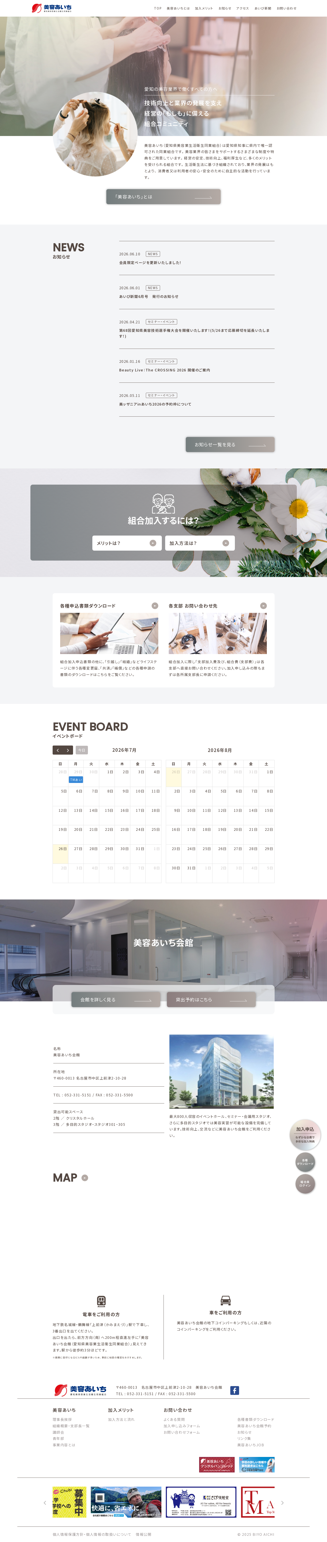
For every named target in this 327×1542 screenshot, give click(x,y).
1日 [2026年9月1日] (208, 867)
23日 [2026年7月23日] (125, 829)
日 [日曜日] (60, 763)
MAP (65, 1178)
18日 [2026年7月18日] (156, 810)
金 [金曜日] (138, 763)
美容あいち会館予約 (254, 1425)
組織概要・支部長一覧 (71, 1425)
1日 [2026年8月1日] (157, 848)
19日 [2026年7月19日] (63, 829)
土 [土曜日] (153, 763)
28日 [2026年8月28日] (253, 848)
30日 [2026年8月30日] (176, 867)
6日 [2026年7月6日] (79, 791)
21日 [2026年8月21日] (253, 829)
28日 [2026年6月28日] (63, 771)
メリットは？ (126, 543)
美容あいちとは (178, 8)
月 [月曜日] (76, 763)
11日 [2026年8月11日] (207, 810)
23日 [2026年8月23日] (176, 848)
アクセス (242, 8)
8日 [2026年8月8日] (157, 867)
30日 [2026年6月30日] (93, 771)
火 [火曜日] (91, 763)
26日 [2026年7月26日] (63, 848)
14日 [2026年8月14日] (253, 810)
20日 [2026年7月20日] (78, 829)
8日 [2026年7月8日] (110, 791)
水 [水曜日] (107, 763)
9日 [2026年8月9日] (177, 810)
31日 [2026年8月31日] (191, 867)
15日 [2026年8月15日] (269, 810)
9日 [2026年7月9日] (126, 791)
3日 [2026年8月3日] (79, 867)
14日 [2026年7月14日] (93, 810)
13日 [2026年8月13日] (238, 810)
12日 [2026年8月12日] (222, 810)
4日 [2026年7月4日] (157, 771)
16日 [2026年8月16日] (176, 829)
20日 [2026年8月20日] (238, 829)
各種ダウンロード (305, 1162)
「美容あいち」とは (163, 196)
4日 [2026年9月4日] (255, 867)
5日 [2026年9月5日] (270, 867)
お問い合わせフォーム (182, 1432)
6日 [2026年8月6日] (126, 867)
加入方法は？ (199, 543)
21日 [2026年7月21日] (93, 829)
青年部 (58, 1438)
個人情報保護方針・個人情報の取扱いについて (92, 1534)
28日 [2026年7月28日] (93, 848)
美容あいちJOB (250, 1444)
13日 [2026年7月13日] (78, 810)
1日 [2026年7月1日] (110, 771)
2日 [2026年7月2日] (126, 771)
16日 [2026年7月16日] (125, 810)
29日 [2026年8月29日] (269, 848)
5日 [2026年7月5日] (64, 791)
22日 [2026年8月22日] (269, 829)
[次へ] (282, 1502)
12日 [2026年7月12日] (63, 810)
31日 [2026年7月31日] (140, 848)
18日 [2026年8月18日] (207, 829)
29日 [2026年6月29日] (78, 771)
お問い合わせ (287, 8)
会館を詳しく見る (115, 999)
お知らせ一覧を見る (230, 444)
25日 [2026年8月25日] (207, 848)
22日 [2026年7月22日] (109, 829)
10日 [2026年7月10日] (140, 791)
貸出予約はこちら (211, 999)
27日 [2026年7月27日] (78, 848)
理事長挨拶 (62, 1419)
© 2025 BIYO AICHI (256, 1534)
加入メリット (204, 8)
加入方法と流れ (121, 1419)
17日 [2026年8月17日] (191, 829)
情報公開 (143, 1534)
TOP (158, 8)
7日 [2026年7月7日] (95, 791)
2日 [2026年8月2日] (64, 867)
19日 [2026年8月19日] (222, 829)
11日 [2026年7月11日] (156, 791)
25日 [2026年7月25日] (156, 829)
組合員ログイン (305, 1183)
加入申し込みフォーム (182, 1425)
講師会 (58, 1432)
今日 (81, 750)
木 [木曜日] (122, 763)
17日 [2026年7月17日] (140, 810)
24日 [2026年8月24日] (191, 848)
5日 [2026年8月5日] (110, 867)
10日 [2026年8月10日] (191, 810)
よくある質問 (174, 1419)
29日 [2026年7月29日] (109, 848)
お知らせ (224, 8)
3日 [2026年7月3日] (141, 771)
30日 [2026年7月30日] (125, 848)
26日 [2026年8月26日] (222, 848)
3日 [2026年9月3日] (239, 867)
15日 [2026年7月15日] (109, 810)
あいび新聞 (263, 8)
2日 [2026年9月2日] (224, 867)
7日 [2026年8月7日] (141, 867)
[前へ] (45, 1502)
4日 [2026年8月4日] (95, 867)
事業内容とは (64, 1444)
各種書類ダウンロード (256, 1419)
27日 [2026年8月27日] (238, 848)
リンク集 (244, 1438)
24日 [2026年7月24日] (140, 829)
